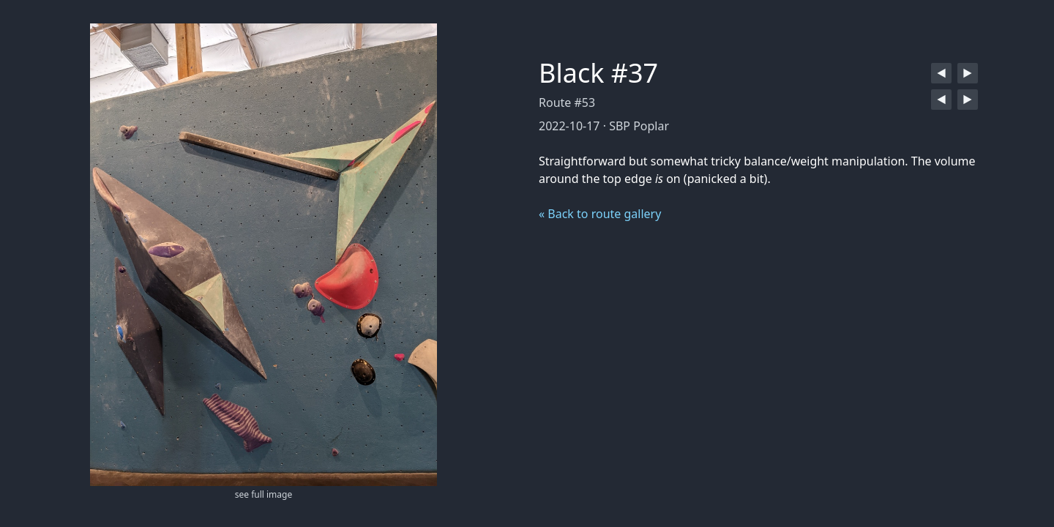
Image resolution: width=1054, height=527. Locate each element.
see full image (263, 494)
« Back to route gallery (600, 214)
